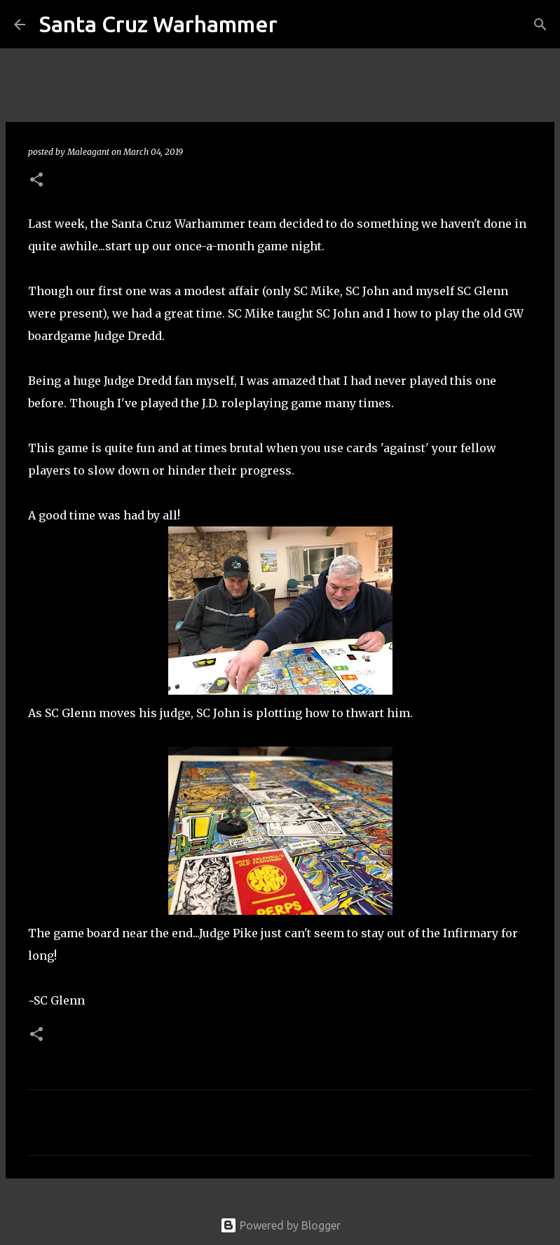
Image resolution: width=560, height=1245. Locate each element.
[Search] (297, 24)
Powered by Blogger (280, 1225)
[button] (36, 180)
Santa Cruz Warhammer (158, 23)
